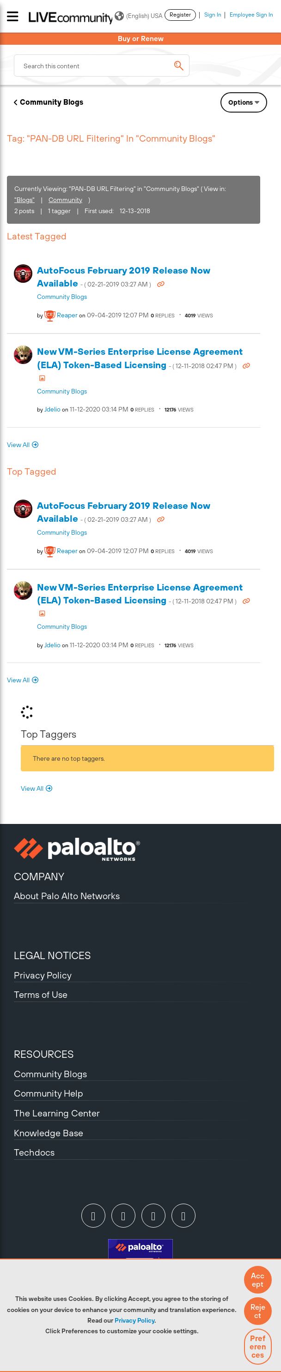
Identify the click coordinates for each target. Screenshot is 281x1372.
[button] (258, 1280)
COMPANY (39, 877)
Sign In (212, 15)
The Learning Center (57, 1113)
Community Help (48, 1093)
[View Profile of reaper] (67, 315)
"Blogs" (24, 199)
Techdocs (34, 1152)
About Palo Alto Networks (67, 895)
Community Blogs (51, 102)
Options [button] (240, 102)
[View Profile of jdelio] (52, 409)
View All (18, 444)
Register (180, 15)
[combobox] (101, 65)
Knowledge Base (48, 1132)
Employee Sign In (251, 15)
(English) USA (138, 16)
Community (65, 199)
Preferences (258, 1346)
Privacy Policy (134, 1320)
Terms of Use (40, 994)
